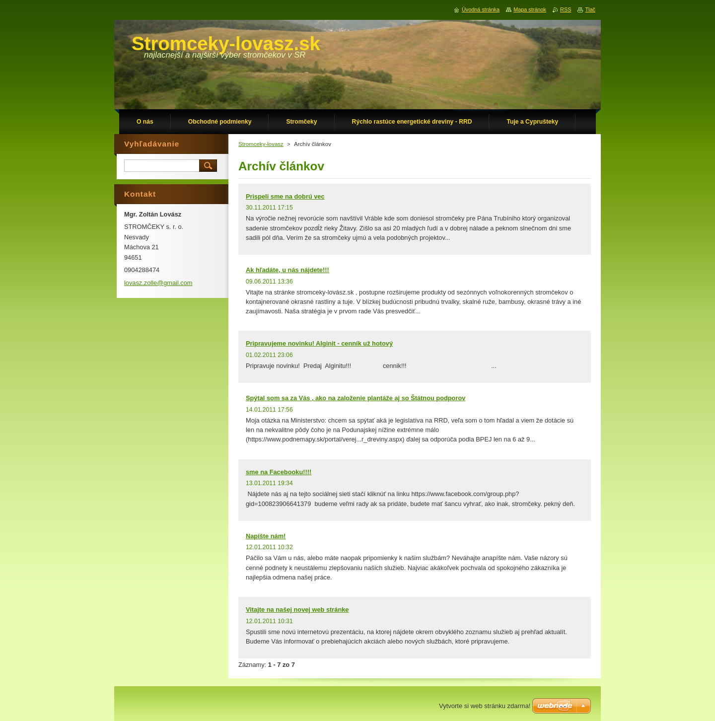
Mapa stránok (529, 9)
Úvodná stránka (481, 9)
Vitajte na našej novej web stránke (297, 609)
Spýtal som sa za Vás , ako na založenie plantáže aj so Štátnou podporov (355, 398)
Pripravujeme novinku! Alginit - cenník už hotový (319, 343)
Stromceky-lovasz (261, 144)
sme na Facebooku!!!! (278, 472)
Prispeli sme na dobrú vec (285, 196)
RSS (565, 9)
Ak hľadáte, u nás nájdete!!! (287, 270)
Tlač (590, 9)
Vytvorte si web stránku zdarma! (484, 706)
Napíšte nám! (266, 536)
